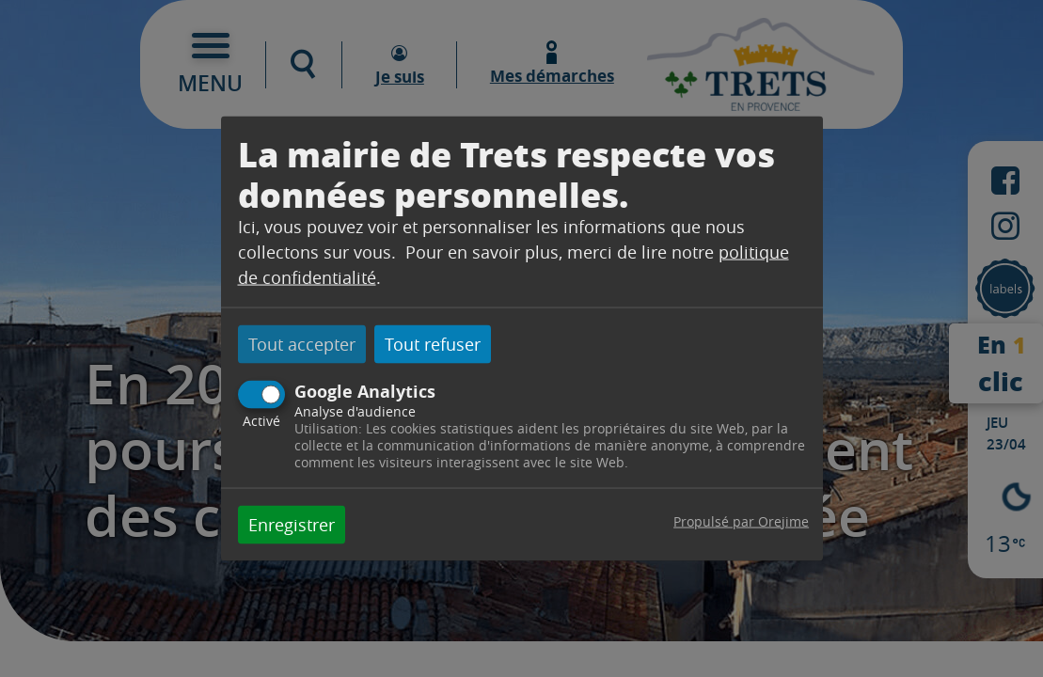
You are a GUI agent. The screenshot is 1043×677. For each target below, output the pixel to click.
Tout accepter (302, 344)
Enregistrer (291, 523)
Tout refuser (433, 344)
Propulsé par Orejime (741, 520)
